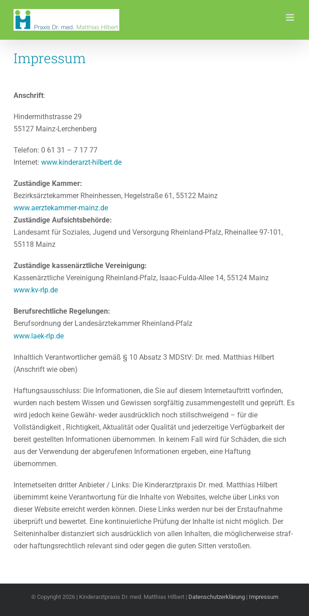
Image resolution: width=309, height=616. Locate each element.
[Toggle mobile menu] (290, 17)
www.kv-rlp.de (36, 290)
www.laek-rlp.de (39, 336)
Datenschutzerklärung (216, 596)
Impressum (263, 596)
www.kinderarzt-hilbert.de (81, 162)
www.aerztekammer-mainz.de (61, 208)
